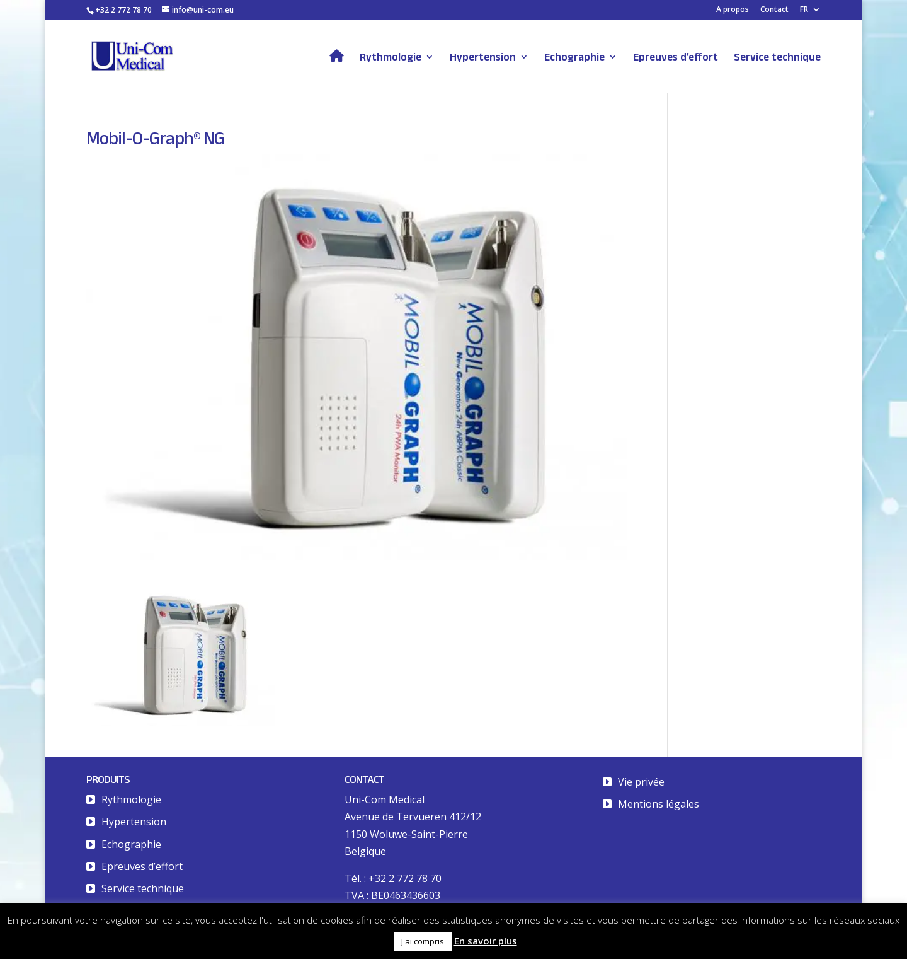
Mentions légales (658, 804)
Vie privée (641, 782)
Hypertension (483, 57)
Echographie (574, 57)
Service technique (777, 57)
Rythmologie (390, 57)
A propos (732, 10)
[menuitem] (810, 12)
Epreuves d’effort (675, 57)
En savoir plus (485, 940)
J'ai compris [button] (422, 941)
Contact (774, 10)
